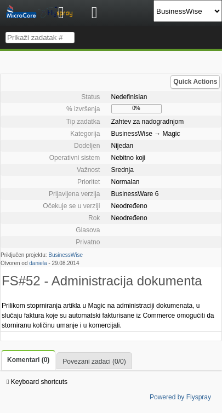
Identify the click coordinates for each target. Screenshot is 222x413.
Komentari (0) (28, 360)
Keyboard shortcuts (37, 382)
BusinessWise (65, 255)
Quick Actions (195, 81)
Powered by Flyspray (180, 397)
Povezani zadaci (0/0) (94, 361)
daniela (38, 263)
